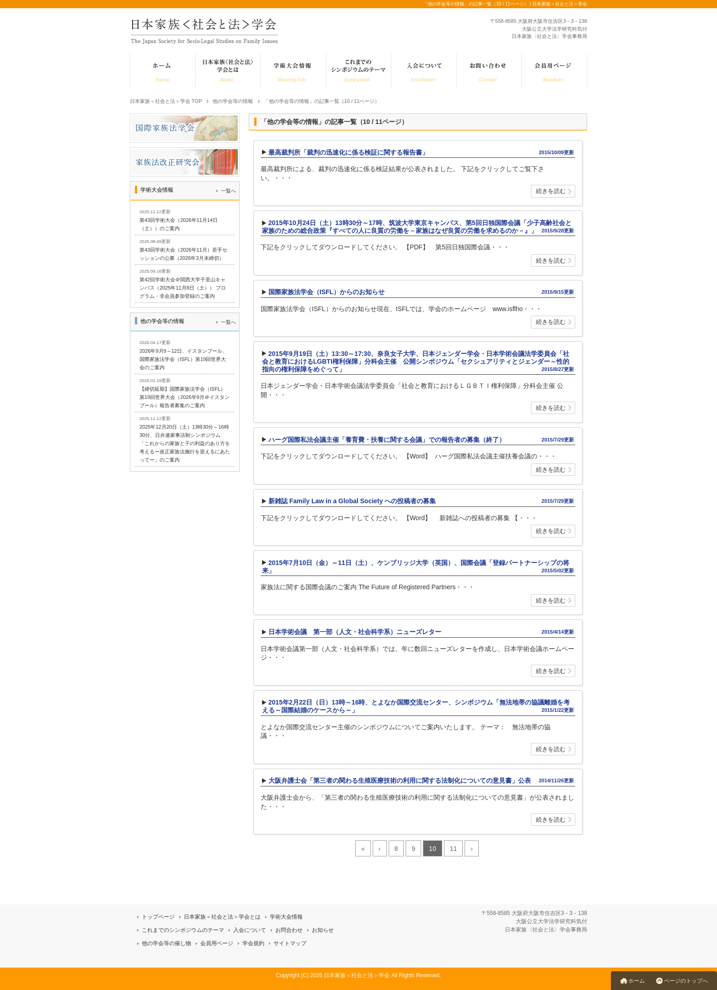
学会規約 (253, 943)
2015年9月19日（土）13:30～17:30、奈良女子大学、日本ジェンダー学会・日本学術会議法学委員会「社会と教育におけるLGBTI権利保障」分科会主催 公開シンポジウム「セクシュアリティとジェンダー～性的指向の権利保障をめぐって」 (415, 361)
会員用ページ (216, 943)
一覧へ (228, 191)
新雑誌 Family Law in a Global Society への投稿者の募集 (352, 501)
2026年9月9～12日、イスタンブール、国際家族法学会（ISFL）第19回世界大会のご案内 (183, 359)
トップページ (158, 917)
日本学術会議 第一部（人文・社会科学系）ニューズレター (354, 631)
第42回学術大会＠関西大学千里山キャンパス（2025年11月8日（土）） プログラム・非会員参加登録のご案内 (182, 288)
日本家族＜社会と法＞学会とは (222, 917)
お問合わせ (289, 930)
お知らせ (323, 930)
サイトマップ (289, 943)
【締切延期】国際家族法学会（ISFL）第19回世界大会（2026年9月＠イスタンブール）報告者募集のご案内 (184, 397)
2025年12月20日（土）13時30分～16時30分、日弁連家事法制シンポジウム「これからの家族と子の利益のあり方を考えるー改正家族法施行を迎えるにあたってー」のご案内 (184, 443)
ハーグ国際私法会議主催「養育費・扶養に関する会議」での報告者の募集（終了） (386, 439)
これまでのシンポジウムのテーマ (183, 930)
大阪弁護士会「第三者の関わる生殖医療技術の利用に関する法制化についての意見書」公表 (399, 780)
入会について (249, 930)
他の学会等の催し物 (166, 943)
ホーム (636, 981)
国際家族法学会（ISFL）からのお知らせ (326, 292)
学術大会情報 (286, 917)
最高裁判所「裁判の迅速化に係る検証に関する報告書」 (348, 152)
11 (453, 848)
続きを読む (551, 191)
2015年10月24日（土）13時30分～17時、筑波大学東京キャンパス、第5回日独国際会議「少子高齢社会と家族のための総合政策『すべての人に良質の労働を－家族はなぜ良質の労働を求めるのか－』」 (417, 226)
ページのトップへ (686, 981)
